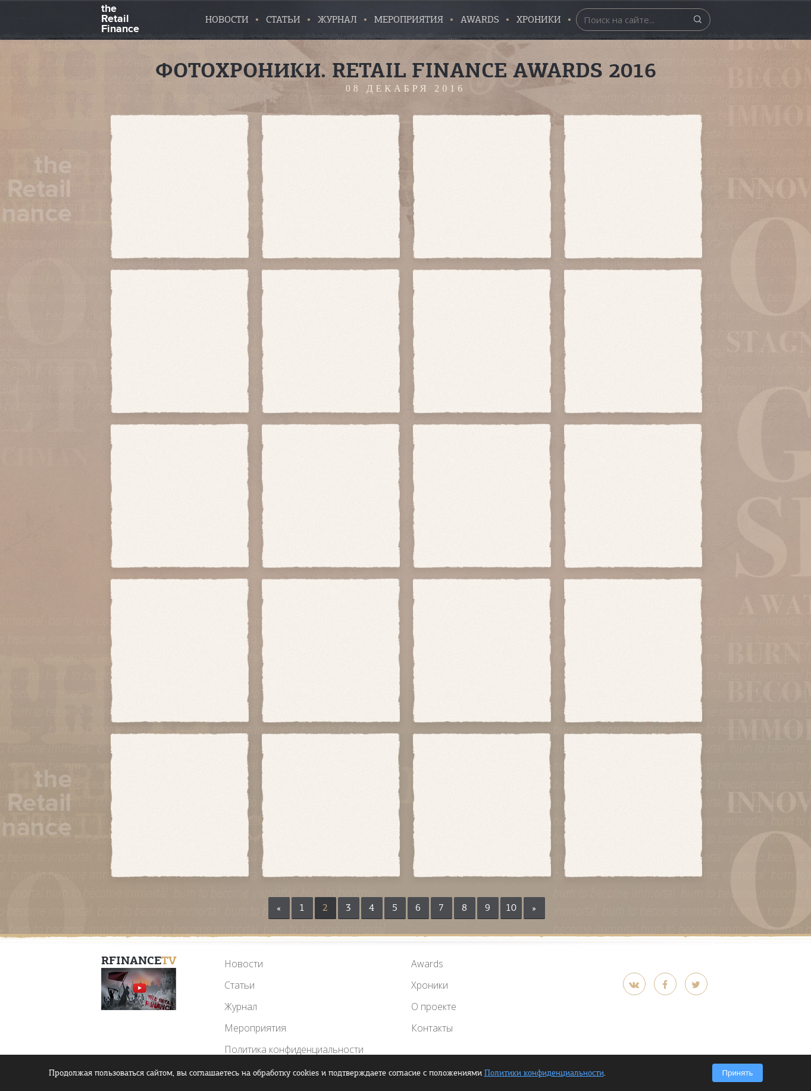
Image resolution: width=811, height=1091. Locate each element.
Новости (227, 20)
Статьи (283, 20)
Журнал (337, 20)
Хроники (538, 20)
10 (511, 908)
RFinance (139, 960)
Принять (737, 1072)
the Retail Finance (120, 17)
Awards (427, 963)
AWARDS (480, 20)
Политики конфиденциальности (544, 1073)
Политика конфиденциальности (294, 1049)
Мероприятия (408, 20)
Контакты (432, 1027)
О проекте (433, 1006)
